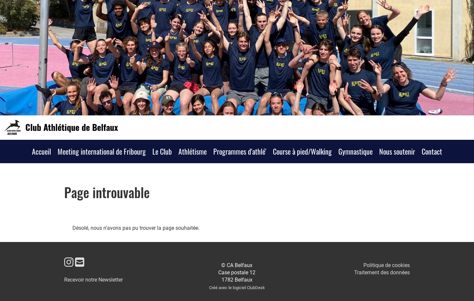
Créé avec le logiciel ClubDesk (237, 287)
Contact (432, 151)
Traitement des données (382, 272)
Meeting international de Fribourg (102, 151)
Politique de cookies (386, 265)
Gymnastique (355, 151)
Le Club (162, 151)
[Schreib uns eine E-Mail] (79, 262)
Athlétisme (192, 151)
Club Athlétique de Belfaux (71, 127)
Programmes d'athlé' (239, 151)
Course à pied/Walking (302, 151)
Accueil (41, 151)
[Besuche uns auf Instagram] (68, 262)
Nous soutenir (397, 151)
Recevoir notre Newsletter (93, 280)
